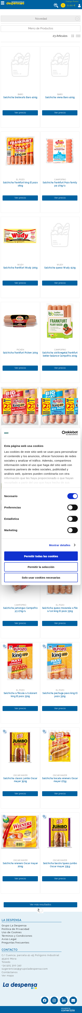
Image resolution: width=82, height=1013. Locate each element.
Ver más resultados (40, 904)
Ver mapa (8, 975)
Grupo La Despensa (14, 925)
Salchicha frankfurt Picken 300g (20, 352)
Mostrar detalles (59, 545)
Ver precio (20, 112)
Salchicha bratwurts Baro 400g (20, 97)
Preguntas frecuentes (15, 942)
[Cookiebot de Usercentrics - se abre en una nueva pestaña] (62, 433)
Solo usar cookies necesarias (41, 577)
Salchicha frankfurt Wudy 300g (20, 267)
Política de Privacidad (15, 929)
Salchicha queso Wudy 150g (60, 267)
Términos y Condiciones (17, 935)
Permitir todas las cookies (41, 556)
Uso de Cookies (12, 932)
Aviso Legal (9, 939)
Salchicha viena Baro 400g (60, 97)
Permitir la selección (41, 566)
